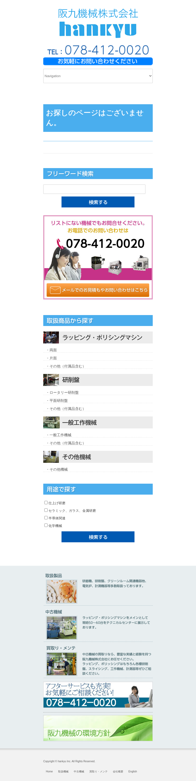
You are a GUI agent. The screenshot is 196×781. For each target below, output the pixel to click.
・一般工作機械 (58, 435)
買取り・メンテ (98, 771)
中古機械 (79, 771)
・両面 (51, 350)
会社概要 (118, 771)
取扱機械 (63, 771)
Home (49, 771)
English (132, 771)
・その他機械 (57, 469)
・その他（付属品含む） (66, 366)
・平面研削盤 (57, 400)
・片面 (51, 358)
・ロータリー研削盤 (62, 392)
